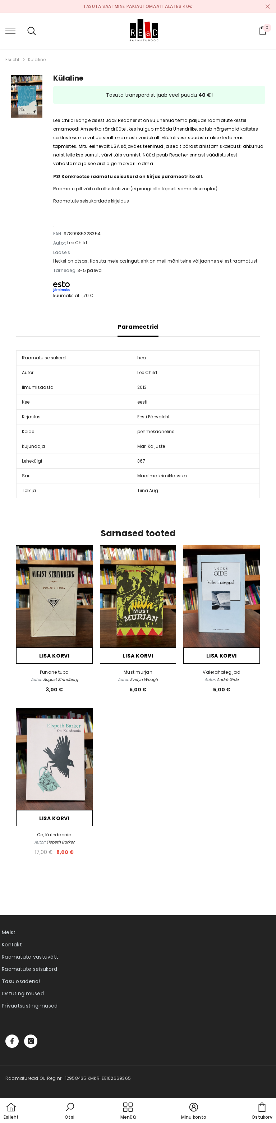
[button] (69, 1111)
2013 (142, 387)
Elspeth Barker (60, 842)
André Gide (228, 679)
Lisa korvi (54, 655)
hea (141, 358)
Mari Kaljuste (151, 446)
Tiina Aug (147, 490)
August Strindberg (60, 679)
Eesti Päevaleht (153, 417)
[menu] (10, 31)
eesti (142, 402)
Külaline (37, 59)
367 (141, 461)
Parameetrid (138, 327)
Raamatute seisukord (29, 969)
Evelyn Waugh (144, 679)
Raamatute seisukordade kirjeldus (91, 201)
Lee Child (77, 243)
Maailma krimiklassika (162, 476)
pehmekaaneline (155, 431)
